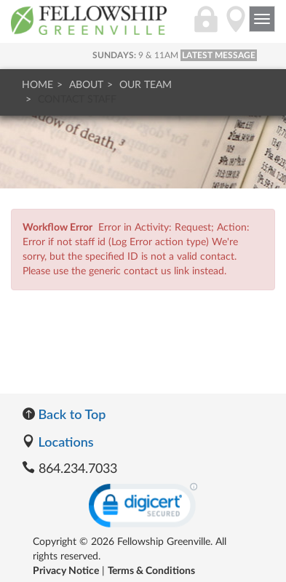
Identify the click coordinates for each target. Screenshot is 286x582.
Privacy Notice (66, 571)
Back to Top (64, 414)
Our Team (145, 85)
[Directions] (236, 26)
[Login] (206, 26)
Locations (58, 442)
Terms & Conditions (151, 571)
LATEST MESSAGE (218, 55)
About (86, 85)
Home (37, 85)
